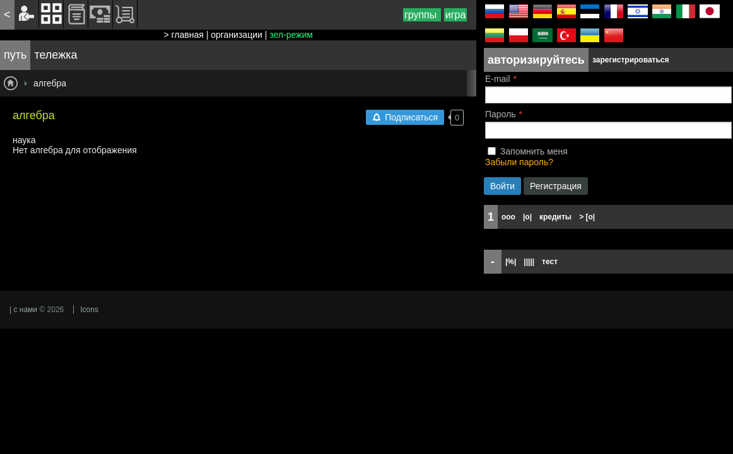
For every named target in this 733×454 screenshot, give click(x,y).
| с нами (23, 309)
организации (236, 35)
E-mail (497, 79)
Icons (89, 309)
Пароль (500, 114)
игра (455, 14)
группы (422, 14)
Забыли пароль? (519, 162)
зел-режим (291, 35)
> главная (183, 35)
